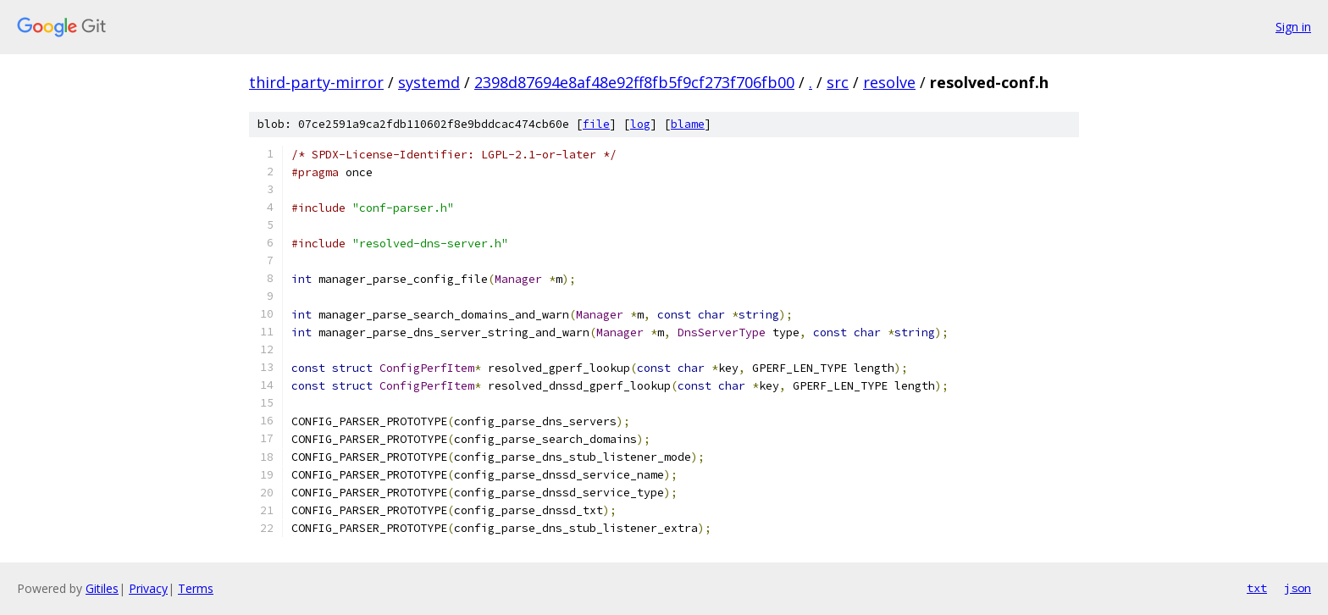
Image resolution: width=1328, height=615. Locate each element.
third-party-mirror (316, 82)
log (640, 124)
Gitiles (102, 588)
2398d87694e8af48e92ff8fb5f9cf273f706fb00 (634, 82)
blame (688, 124)
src (838, 82)
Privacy (148, 588)
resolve (889, 82)
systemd (429, 82)
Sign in (1293, 27)
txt (1257, 588)
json (1297, 588)
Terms (195, 588)
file (596, 124)
